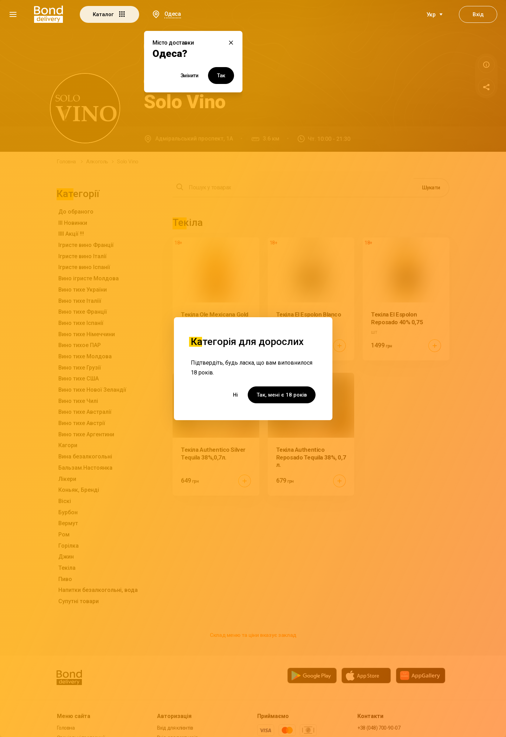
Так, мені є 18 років (282, 395)
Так (221, 75)
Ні (235, 395)
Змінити (190, 75)
